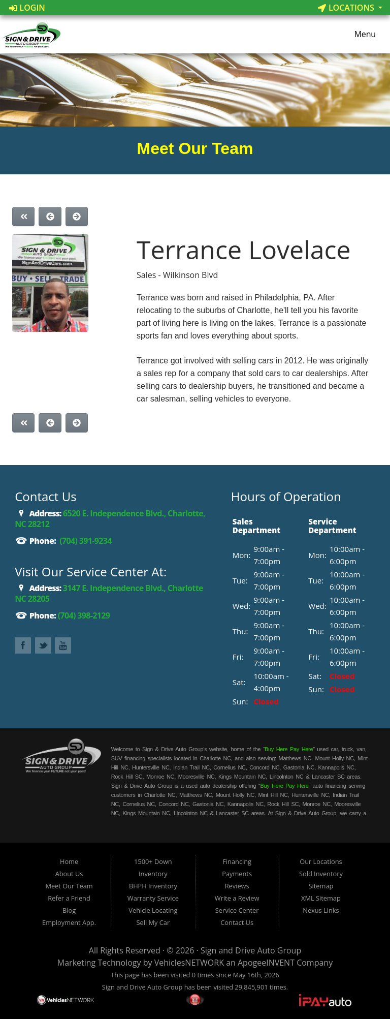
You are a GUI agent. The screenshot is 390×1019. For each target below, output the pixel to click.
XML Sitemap (321, 898)
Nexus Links (321, 910)
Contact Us (236, 922)
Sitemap (321, 885)
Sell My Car (153, 922)
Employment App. (69, 922)
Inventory (153, 873)
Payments (237, 873)
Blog (69, 910)
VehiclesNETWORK (189, 962)
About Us (69, 873)
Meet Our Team (68, 885)
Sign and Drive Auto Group (251, 950)
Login (27, 7)
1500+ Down (153, 861)
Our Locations (321, 861)
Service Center (237, 910)
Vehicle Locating (152, 910)
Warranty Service (153, 898)
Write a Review (237, 898)
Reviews (237, 885)
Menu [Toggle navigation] (360, 34)
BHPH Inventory (153, 885)
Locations (347, 7)
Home (69, 861)
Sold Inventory (321, 873)
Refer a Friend (69, 898)
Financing (236, 861)
